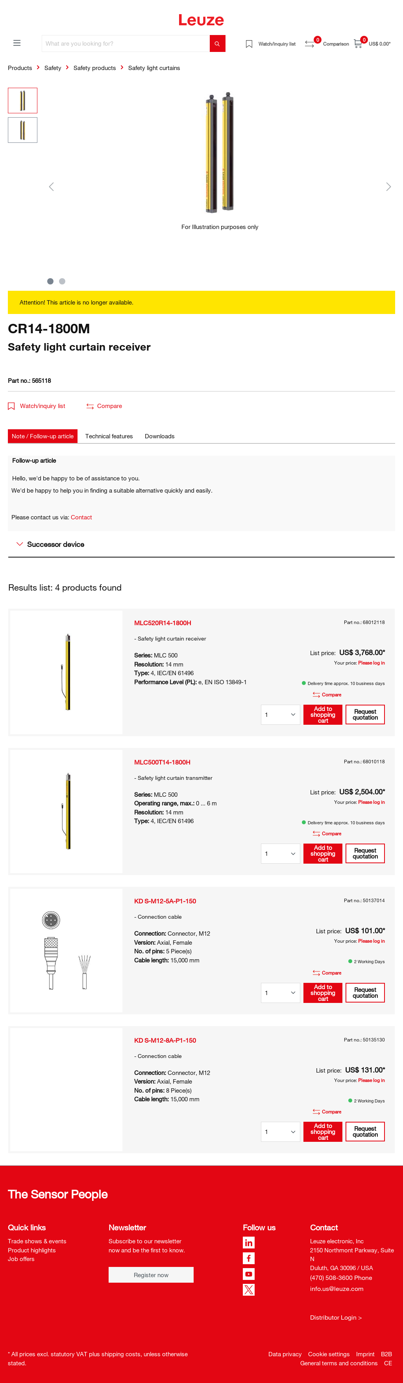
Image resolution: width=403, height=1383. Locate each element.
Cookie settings (329, 1353)
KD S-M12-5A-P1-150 (165, 901)
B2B (386, 1353)
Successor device (50, 544)
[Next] (389, 186)
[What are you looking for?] (126, 43)
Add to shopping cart (323, 714)
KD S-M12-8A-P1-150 (165, 1040)
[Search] (218, 43)
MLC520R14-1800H (162, 623)
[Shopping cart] (372, 43)
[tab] (43, 436)
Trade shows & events (37, 1241)
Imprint (365, 1353)
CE (388, 1362)
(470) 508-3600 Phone (341, 1277)
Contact (81, 517)
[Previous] (51, 186)
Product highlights (32, 1250)
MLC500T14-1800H (162, 762)
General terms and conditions (339, 1362)
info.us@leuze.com (337, 1289)
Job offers (21, 1258)
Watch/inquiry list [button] (36, 405)
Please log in (371, 662)
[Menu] (17, 42)
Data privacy (285, 1353)
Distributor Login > (336, 1317)
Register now (151, 1274)
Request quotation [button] (365, 714)
